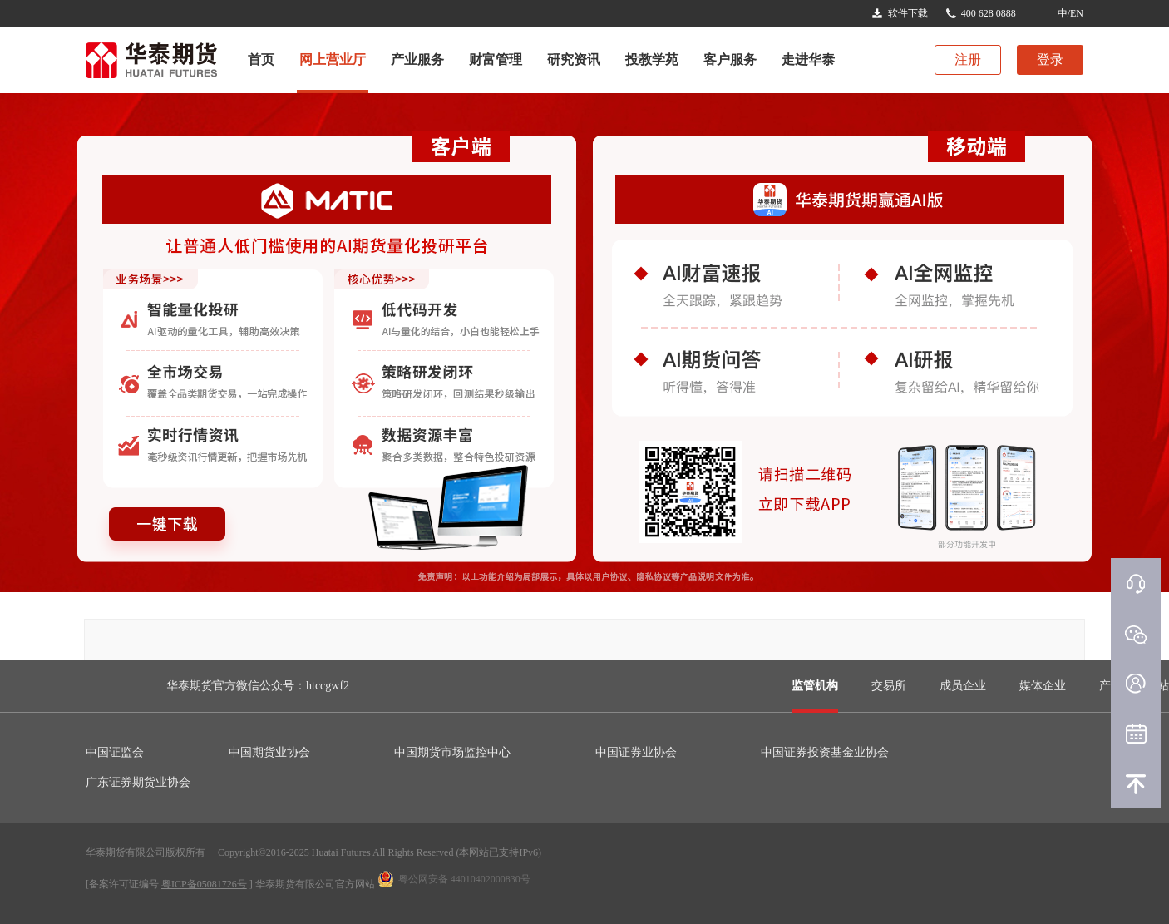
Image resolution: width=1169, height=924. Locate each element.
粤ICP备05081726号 (204, 884)
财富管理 (495, 59)
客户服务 (730, 59)
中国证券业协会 (636, 752)
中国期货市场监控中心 (452, 752)
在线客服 (1136, 583)
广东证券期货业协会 (138, 782)
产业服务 (417, 59)
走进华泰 (808, 59)
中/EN (1070, 13)
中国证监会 (115, 752)
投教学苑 (651, 59)
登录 (1050, 59)
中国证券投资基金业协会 (825, 752)
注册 (967, 59)
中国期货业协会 (269, 752)
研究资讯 (573, 59)
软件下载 (908, 13)
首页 (261, 59)
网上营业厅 (332, 59)
